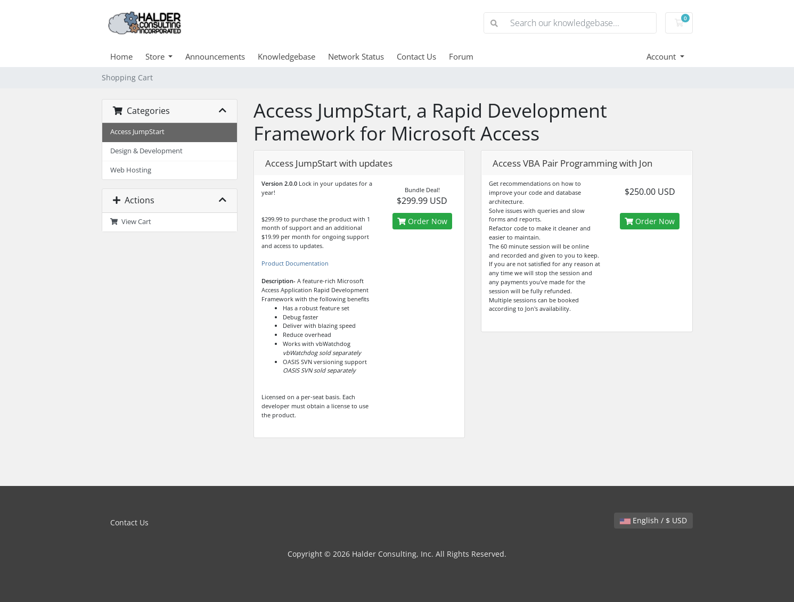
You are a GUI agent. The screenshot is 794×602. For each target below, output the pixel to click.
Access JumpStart (137, 131)
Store (156, 56)
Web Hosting (130, 170)
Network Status (356, 56)
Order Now (422, 221)
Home (121, 56)
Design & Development (146, 150)
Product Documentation (295, 263)
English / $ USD (653, 520)
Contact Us (416, 56)
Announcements (215, 56)
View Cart (131, 221)
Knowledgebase (286, 56)
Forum (461, 56)
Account (662, 56)
